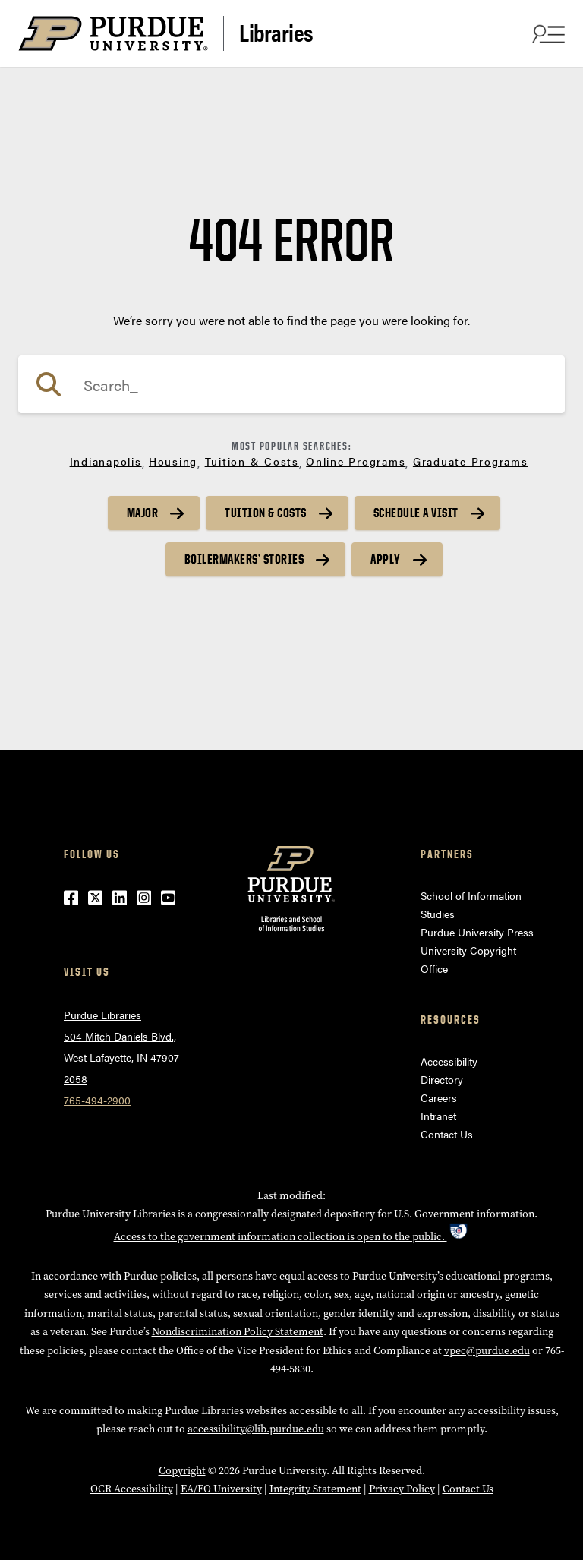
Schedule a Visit (416, 512)
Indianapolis (106, 461)
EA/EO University (221, 1489)
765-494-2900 (97, 1099)
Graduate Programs (470, 461)
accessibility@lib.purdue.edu (256, 1429)
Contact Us (447, 1134)
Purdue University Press (477, 931)
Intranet (438, 1115)
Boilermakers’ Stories (244, 559)
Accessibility (449, 1061)
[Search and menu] (546, 33)
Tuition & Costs (252, 461)
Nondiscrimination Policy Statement (237, 1332)
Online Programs (355, 461)
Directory (442, 1079)
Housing (173, 461)
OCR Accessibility (131, 1489)
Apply (385, 559)
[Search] (291, 384)
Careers (439, 1097)
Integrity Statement (315, 1489)
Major (143, 512)
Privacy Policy (402, 1489)
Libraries (276, 32)
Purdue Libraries (102, 1014)
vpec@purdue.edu (487, 1351)
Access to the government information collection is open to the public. (292, 1237)
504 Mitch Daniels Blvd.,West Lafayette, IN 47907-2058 (123, 1057)
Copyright (182, 1471)
